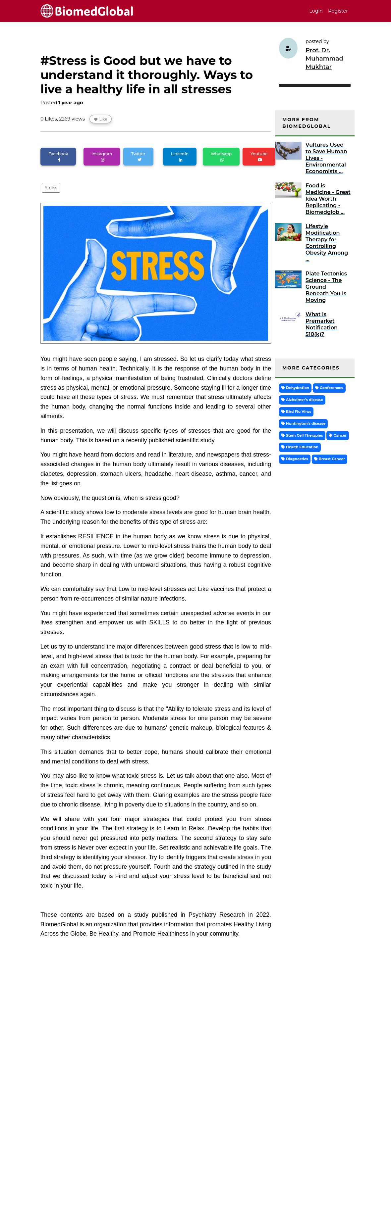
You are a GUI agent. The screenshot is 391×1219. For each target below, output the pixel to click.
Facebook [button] (58, 156)
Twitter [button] (138, 156)
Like (100, 119)
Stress (51, 187)
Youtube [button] (259, 156)
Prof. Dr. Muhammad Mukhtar (324, 59)
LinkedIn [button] (180, 156)
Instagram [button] (101, 156)
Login (316, 11)
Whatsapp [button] (221, 156)
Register (338, 11)
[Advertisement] (155, 1156)
